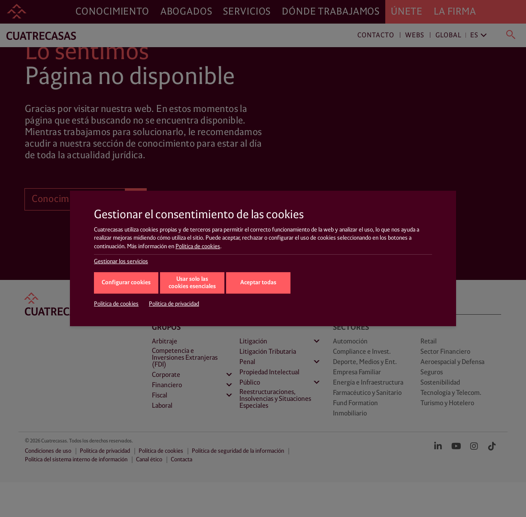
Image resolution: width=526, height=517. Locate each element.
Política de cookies (197, 246)
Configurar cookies (126, 282)
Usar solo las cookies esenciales (192, 283)
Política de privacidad (174, 304)
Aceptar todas (258, 282)
